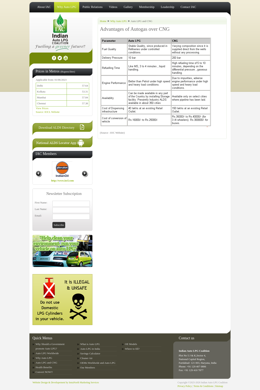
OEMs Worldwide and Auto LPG (97, 362)
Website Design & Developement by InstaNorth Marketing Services (65, 382)
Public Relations (92, 7)
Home (103, 21)
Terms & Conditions (203, 386)
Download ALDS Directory (57, 127)
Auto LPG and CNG (46, 362)
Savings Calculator (90, 353)
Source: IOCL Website (48, 111)
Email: (38, 215)
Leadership (167, 7)
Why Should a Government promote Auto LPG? (50, 346)
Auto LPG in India (90, 348)
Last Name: (41, 209)
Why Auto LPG (66, 7)
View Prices (42, 108)
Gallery (128, 7)
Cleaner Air (86, 358)
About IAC (44, 7)
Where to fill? (132, 348)
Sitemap (219, 386)
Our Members (87, 367)
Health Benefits (44, 367)
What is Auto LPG (90, 344)
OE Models (131, 344)
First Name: (41, 202)
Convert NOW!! (44, 372)
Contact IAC (188, 7)
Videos (113, 7)
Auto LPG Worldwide (47, 353)
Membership (147, 7)
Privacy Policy (185, 386)
